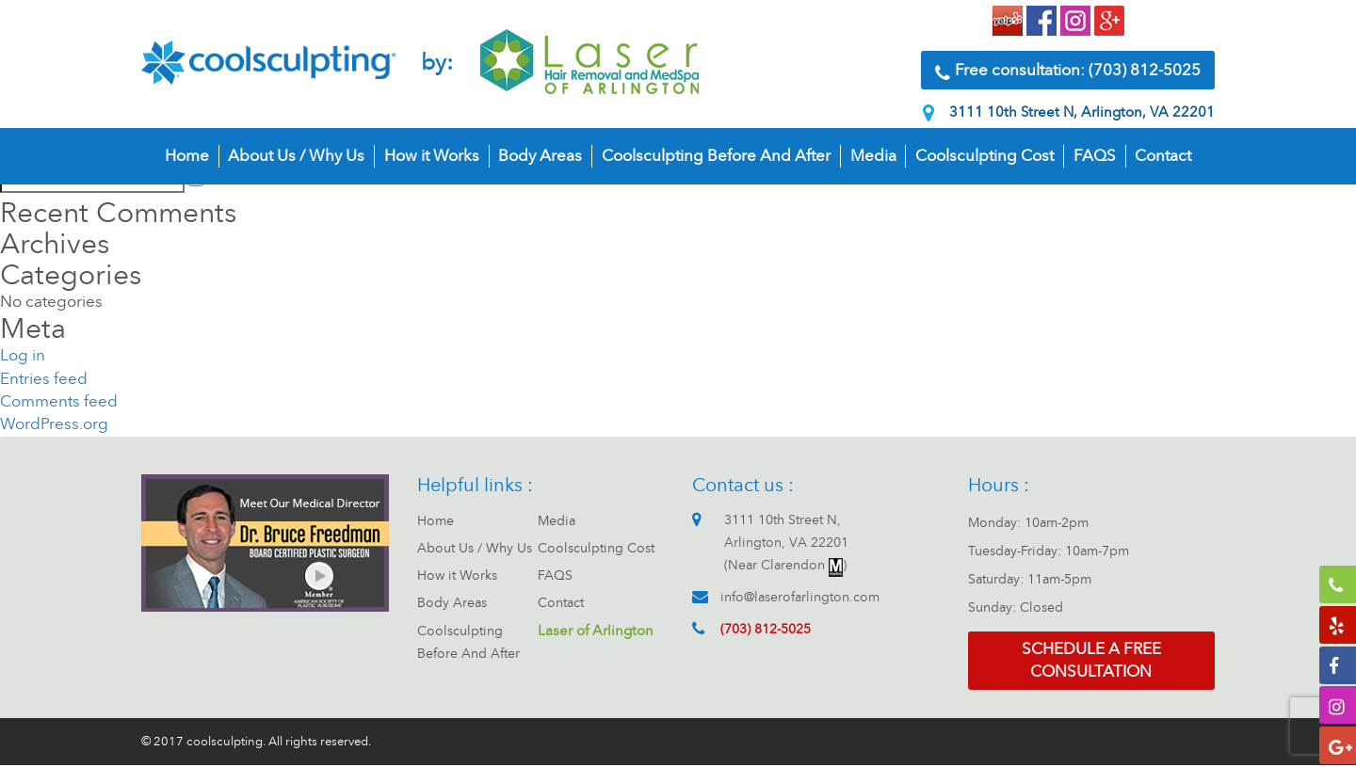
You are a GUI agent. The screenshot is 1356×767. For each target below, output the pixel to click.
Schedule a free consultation (1091, 661)
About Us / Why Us (296, 158)
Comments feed (59, 401)
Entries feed (44, 379)
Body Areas (540, 158)
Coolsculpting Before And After (716, 158)
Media (873, 158)
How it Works (431, 158)
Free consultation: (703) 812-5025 (1068, 72)
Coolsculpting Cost (984, 158)
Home (187, 158)
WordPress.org (54, 424)
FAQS (1095, 158)
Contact (1163, 158)
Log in (22, 355)
